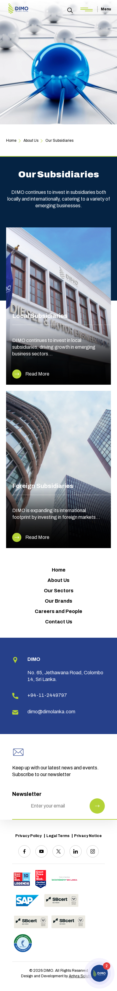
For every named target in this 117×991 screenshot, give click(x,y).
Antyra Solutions (82, 976)
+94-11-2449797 (47, 695)
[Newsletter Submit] (97, 806)
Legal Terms (57, 836)
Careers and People (58, 611)
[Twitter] (58, 851)
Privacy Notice (88, 836)
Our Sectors (58, 590)
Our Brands (58, 601)
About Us (58, 580)
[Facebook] (24, 851)
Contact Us (58, 621)
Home (59, 569)
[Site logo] (18, 9)
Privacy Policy (28, 836)
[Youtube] (41, 851)
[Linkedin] (75, 851)
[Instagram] (93, 851)
